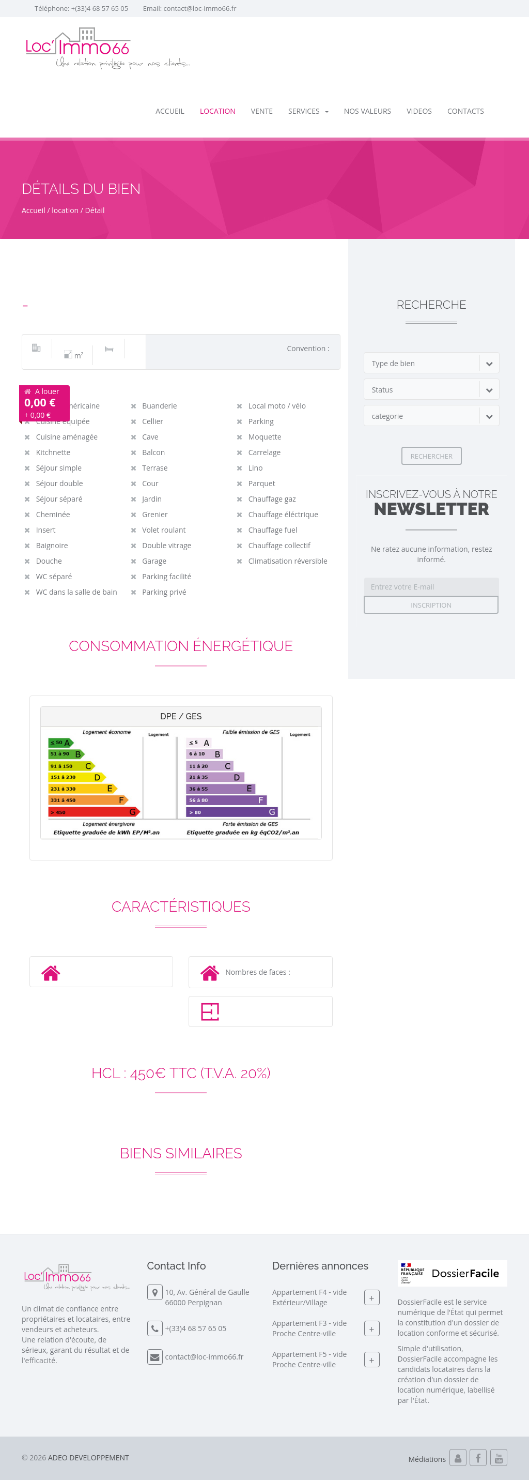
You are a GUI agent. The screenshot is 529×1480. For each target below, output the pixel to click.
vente (262, 111)
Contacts (465, 111)
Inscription (431, 605)
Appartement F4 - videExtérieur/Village (309, 1297)
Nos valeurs (368, 111)
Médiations (427, 1459)
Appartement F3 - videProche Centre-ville (309, 1328)
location (218, 111)
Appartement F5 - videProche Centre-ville (309, 1359)
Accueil (169, 111)
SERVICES (308, 111)
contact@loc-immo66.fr (199, 8)
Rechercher (432, 456)
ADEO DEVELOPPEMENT (88, 1457)
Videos (419, 111)
